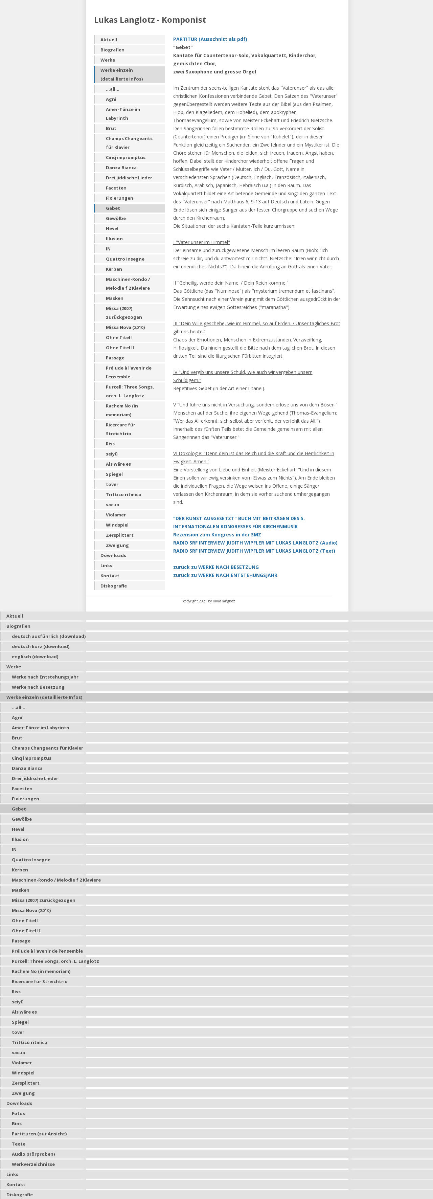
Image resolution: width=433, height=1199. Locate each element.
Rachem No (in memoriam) (122, 410)
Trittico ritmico (123, 494)
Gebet (113, 208)
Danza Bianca (121, 167)
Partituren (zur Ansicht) (39, 1134)
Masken (114, 298)
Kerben (114, 269)
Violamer (116, 515)
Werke (107, 60)
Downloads (113, 555)
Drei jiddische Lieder (129, 178)
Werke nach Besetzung (38, 687)
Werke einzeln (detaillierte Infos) (121, 74)
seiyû (112, 454)
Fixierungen (119, 198)
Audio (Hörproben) (33, 1154)
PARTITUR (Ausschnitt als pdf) (210, 39)
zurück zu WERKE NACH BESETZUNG (216, 567)
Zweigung (117, 545)
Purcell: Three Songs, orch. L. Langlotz (130, 391)
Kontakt (109, 576)
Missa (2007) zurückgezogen (124, 312)
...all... (112, 89)
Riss (110, 444)
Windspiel (117, 525)
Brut (111, 128)
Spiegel (114, 474)
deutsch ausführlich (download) (49, 636)
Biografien (112, 50)
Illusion (114, 239)
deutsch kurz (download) (40, 646)
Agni (111, 99)
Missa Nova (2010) (125, 327)
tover (112, 484)
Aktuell (108, 40)
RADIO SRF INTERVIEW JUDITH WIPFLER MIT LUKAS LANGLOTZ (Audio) (255, 542)
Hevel (112, 228)
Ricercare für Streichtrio (120, 429)
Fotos (18, 1113)
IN (108, 249)
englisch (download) (35, 656)
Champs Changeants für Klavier (129, 142)
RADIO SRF (254, 551)
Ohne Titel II (120, 348)
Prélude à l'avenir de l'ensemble (129, 372)
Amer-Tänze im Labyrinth (123, 113)
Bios (17, 1123)
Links (106, 565)
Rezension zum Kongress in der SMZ (217, 534)
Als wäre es (118, 464)
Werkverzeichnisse (33, 1164)
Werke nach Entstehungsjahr (45, 677)
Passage (115, 358)
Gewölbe (116, 218)
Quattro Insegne (125, 259)
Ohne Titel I (119, 337)
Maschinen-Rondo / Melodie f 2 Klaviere (128, 283)
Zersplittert (120, 535)
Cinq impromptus (125, 157)
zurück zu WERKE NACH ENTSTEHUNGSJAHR (225, 575)
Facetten (116, 188)
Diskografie (113, 586)
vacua (112, 505)
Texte (18, 1144)
